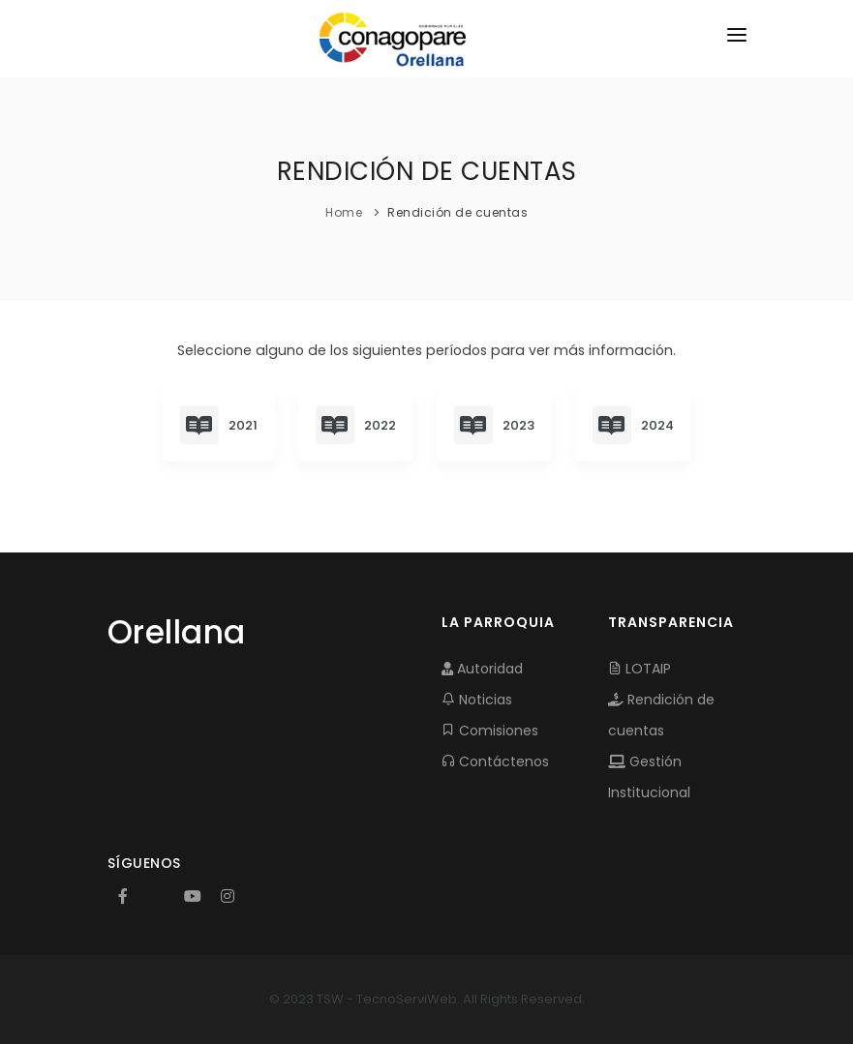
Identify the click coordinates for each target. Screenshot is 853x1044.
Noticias (477, 699)
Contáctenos (495, 761)
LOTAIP (639, 668)
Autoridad (482, 668)
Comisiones (490, 730)
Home (343, 212)
